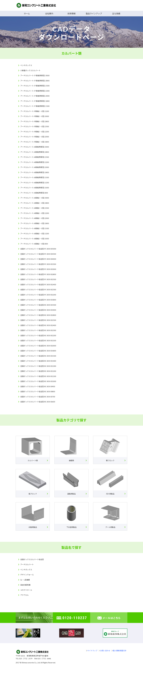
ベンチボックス (26, 65)
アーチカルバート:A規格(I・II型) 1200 (34, 234)
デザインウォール (27, 575)
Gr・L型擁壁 (25, 580)
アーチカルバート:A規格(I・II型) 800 (34, 244)
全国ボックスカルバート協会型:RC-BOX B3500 (38, 305)
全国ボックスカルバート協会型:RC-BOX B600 (37, 402)
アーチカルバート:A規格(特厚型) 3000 (34, 147)
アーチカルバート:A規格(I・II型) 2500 (34, 208)
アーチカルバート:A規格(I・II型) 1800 (34, 223)
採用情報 (71, 13)
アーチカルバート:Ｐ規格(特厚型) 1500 (34, 106)
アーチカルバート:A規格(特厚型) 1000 (34, 188)
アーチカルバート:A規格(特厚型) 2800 (34, 152)
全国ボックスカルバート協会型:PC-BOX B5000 (38, 249)
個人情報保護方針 (119, 651)
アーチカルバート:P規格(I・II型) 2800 (34, 121)
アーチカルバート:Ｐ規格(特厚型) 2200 (34, 91)
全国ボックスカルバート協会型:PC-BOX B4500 (38, 254)
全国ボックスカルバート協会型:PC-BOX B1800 (38, 300)
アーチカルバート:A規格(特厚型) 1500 (34, 177)
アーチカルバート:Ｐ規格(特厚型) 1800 (34, 101)
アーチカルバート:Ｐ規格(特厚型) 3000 (34, 75)
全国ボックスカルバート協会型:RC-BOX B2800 (38, 315)
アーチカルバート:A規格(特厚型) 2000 (34, 167)
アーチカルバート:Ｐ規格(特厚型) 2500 (34, 86)
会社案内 (49, 13)
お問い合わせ (105, 651)
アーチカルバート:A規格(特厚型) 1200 (34, 183)
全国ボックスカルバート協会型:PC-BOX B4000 (38, 259)
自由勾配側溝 (25, 585)
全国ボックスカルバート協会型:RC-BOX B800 (37, 391)
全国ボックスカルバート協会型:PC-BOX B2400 (38, 285)
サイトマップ (92, 651)
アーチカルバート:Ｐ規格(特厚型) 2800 (34, 81)
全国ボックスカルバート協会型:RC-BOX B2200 (38, 335)
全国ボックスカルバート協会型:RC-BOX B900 (37, 386)
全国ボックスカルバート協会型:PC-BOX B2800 (38, 274)
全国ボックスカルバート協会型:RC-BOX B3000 (38, 310)
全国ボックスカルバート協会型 (32, 559)
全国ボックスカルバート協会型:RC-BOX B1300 (38, 366)
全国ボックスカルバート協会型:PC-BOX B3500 (38, 264)
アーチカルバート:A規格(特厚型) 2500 (34, 157)
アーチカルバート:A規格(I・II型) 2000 (34, 218)
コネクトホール (26, 590)
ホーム (27, 13)
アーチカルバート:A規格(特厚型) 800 (34, 193)
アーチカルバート (27, 564)
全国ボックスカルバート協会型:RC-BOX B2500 (38, 320)
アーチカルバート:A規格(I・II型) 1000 (34, 239)
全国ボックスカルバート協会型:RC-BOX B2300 (38, 330)
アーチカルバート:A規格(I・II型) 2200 (34, 213)
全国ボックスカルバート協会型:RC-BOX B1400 (38, 361)
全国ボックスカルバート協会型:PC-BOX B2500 (38, 279)
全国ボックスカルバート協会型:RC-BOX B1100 (38, 376)
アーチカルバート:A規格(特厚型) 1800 (34, 172)
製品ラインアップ (94, 13)
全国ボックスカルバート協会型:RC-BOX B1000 (38, 381)
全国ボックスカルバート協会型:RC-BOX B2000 (38, 346)
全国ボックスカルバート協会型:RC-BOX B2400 (38, 325)
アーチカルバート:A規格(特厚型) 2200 (34, 162)
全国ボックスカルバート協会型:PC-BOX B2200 (38, 295)
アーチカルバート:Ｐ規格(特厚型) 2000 (34, 96)
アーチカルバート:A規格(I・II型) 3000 (34, 198)
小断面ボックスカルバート (30, 70)
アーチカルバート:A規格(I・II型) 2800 (34, 203)
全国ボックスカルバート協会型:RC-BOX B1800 (38, 351)
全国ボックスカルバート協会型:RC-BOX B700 (37, 397)
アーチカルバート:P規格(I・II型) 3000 (34, 116)
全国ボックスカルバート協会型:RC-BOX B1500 (38, 356)
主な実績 (116, 13)
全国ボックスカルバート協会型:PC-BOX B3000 (38, 269)
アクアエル (24, 595)
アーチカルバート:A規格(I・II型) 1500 (34, 228)
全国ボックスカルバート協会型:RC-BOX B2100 (38, 341)
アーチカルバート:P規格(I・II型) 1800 (34, 142)
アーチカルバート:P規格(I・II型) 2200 (34, 132)
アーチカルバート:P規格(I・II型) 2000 (34, 137)
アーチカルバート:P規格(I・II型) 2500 (34, 126)
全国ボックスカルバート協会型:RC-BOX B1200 (38, 371)
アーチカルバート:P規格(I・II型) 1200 (34, 111)
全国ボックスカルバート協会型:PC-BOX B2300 (38, 290)
